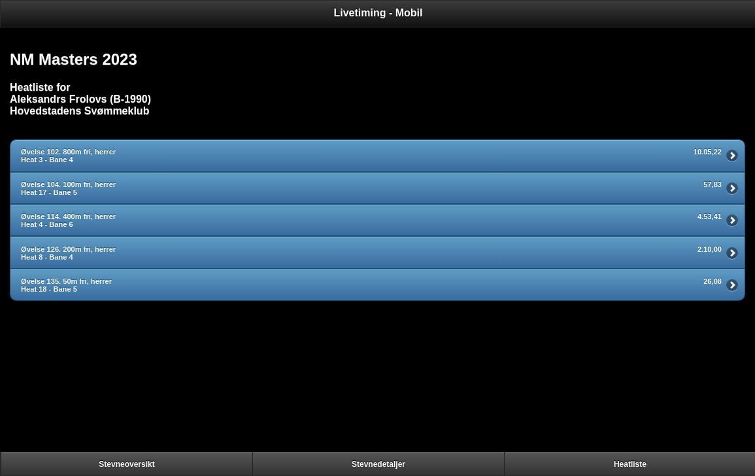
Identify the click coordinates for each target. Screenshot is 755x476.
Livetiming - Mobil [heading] (378, 12)
